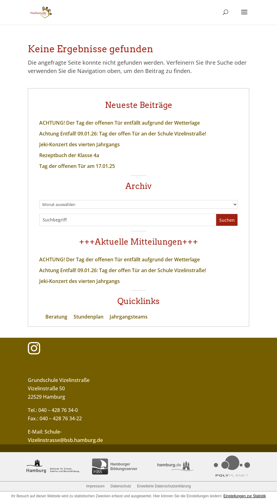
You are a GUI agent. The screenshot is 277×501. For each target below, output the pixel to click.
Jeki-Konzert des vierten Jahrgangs (79, 144)
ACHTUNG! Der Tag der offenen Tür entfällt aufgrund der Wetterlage (119, 122)
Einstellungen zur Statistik (245, 496)
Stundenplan (88, 316)
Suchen (227, 220)
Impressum (95, 486)
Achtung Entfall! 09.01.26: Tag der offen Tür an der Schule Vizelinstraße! (122, 133)
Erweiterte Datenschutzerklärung (164, 486)
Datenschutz (121, 486)
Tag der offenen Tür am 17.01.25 (77, 166)
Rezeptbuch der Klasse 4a (69, 155)
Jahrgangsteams (129, 316)
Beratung (56, 316)
